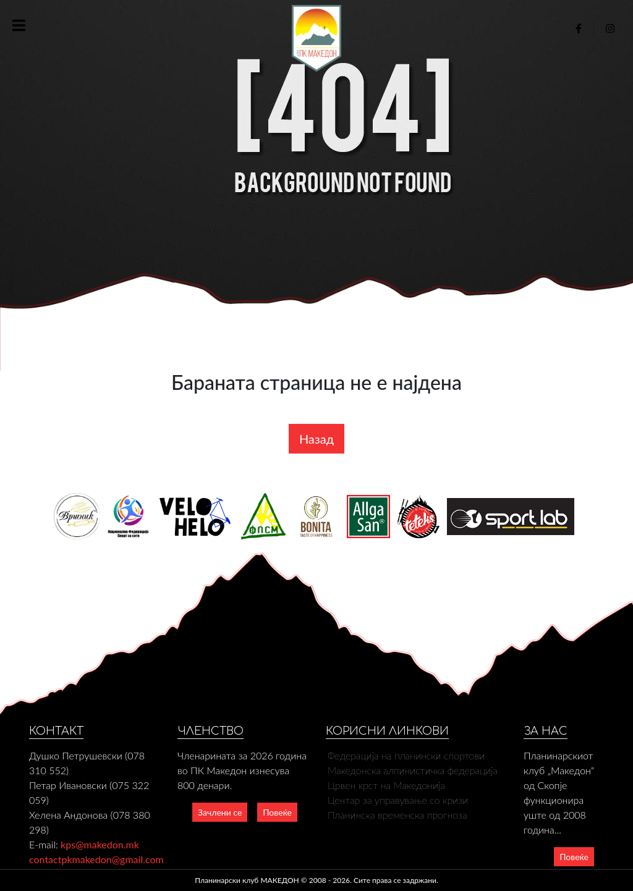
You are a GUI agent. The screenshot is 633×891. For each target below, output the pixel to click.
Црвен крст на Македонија (386, 785)
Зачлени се (220, 812)
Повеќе (277, 812)
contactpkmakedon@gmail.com (96, 859)
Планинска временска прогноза (397, 815)
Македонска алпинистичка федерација (413, 770)
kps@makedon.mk (100, 844)
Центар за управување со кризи (398, 800)
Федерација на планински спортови (406, 755)
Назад (316, 438)
